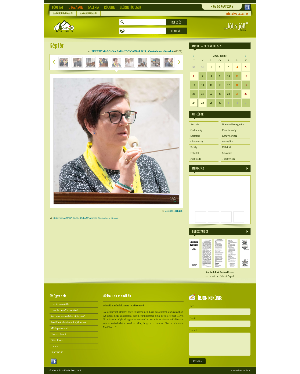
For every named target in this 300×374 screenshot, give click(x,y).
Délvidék (227, 147)
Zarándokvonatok (63, 13)
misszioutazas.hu (237, 13)
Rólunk (109, 8)
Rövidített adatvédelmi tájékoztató (68, 322)
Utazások (76, 8)
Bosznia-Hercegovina (233, 124)
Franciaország (229, 130)
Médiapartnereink (60, 328)
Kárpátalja (196, 158)
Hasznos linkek (58, 334)
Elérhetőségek (130, 8)
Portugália (227, 141)
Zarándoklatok (88, 13)
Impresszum (57, 351)
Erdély (194, 147)
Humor (54, 346)
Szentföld (195, 135)
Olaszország (197, 141)
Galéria (93, 8)
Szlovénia (227, 153)
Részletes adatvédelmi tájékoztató (68, 316)
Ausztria (195, 124)
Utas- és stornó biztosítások (65, 310)
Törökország (228, 158)
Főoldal (58, 8)
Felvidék (195, 153)
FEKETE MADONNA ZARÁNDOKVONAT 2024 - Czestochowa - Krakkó (132, 51)
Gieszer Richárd (173, 210)
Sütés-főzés (56, 340)
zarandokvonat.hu (240, 370)
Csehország (196, 130)
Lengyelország (229, 135)
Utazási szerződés (60, 304)
